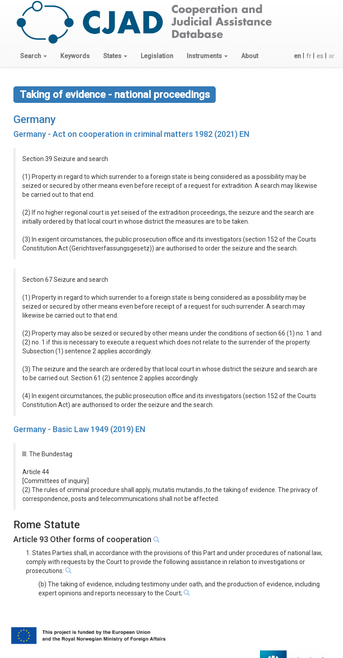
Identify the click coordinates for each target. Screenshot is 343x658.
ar (332, 55)
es (320, 55)
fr (308, 55)
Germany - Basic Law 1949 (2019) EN (79, 429)
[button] (33, 56)
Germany (34, 119)
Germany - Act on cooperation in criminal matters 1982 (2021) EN (131, 134)
